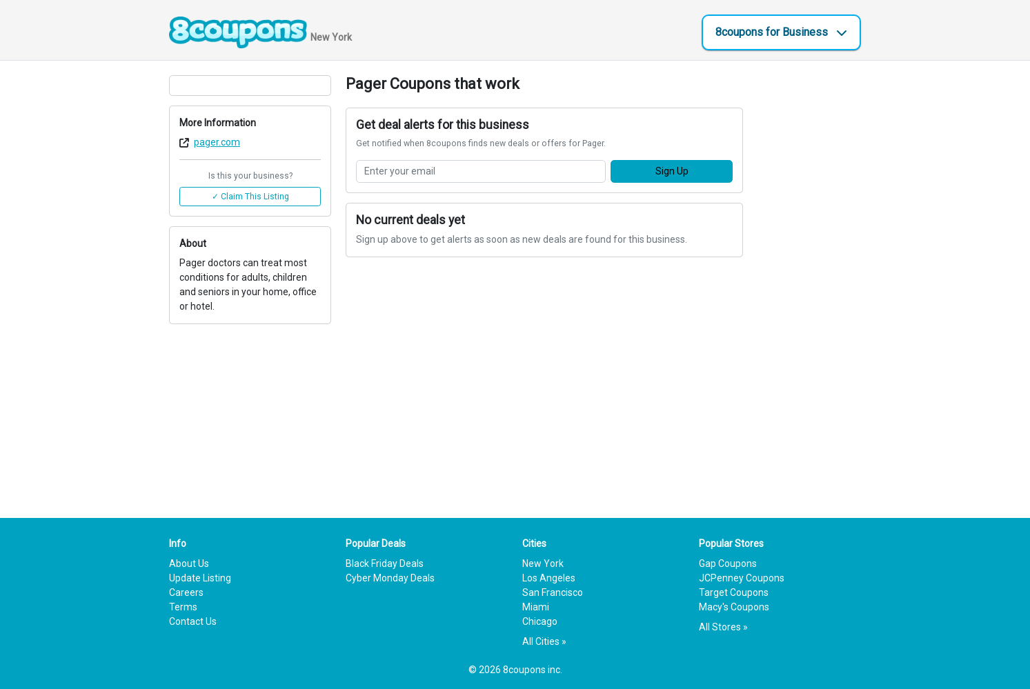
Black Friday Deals (385, 563)
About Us (189, 563)
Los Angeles (548, 577)
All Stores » (723, 626)
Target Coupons (734, 592)
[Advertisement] (809, 282)
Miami (535, 606)
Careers (186, 592)
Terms (183, 606)
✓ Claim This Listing (250, 196)
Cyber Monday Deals (390, 577)
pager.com (217, 142)
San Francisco (552, 592)
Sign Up (672, 171)
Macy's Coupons (734, 606)
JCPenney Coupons (741, 577)
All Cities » (544, 641)
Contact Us (193, 621)
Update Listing (200, 577)
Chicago (539, 621)
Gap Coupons (728, 563)
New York (543, 563)
